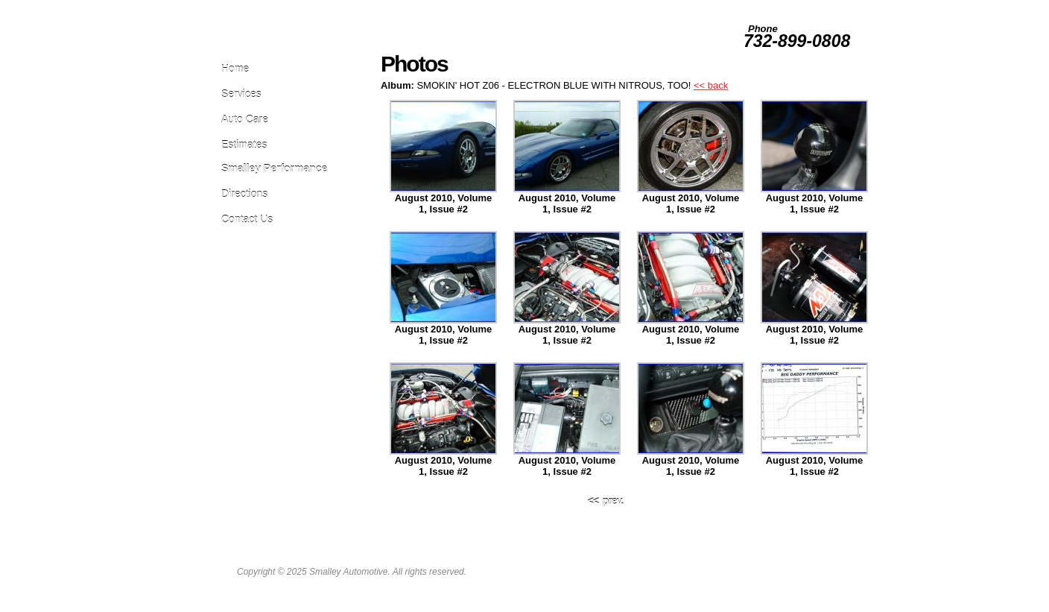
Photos (726, 6)
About (843, 6)
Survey (760, 6)
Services (241, 93)
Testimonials (802, 6)
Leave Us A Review (621, 6)
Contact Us (247, 218)
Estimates (244, 144)
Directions (244, 193)
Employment (684, 6)
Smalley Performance (274, 168)
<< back (711, 85)
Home (235, 68)
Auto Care (244, 119)
